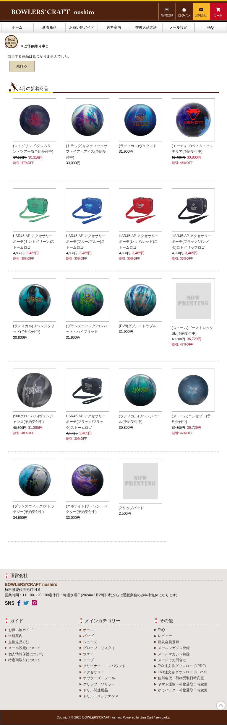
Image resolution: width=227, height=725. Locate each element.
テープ (88, 660)
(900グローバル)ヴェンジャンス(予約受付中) (33, 419)
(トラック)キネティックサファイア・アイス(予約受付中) (86, 151)
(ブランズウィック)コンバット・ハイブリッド (86, 329)
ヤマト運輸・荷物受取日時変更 (182, 684)
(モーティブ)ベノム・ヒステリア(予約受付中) (192, 149)
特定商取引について (24, 660)
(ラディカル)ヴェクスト (138, 146)
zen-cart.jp (162, 717)
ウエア (88, 654)
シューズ (90, 642)
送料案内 (114, 27)
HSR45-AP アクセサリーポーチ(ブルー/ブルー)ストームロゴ (86, 241)
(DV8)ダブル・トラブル (137, 326)
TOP (221, 705)
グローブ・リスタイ (99, 648)
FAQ (210, 27)
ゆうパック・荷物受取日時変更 (182, 690)
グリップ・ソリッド (99, 684)
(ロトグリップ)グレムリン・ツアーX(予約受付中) (33, 149)
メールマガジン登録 (174, 648)
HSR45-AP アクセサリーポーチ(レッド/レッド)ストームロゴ (138, 241)
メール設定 (178, 27)
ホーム (17, 27)
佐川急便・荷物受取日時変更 (181, 678)
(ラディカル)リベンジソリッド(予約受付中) (33, 329)
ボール (88, 630)
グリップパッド (131, 508)
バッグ (88, 636)
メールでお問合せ (172, 660)
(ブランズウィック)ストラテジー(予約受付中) (33, 509)
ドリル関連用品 (95, 690)
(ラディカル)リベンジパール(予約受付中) (139, 419)
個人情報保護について (26, 654)
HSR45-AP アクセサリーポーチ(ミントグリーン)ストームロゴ (33, 241)
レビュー (165, 636)
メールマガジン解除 (174, 654)
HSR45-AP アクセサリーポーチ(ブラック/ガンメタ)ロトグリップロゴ (191, 241)
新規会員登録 (168, 642)
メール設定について (24, 648)
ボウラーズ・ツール (99, 678)
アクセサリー (93, 672)
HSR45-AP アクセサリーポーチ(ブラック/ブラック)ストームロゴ (86, 421)
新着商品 (49, 27)
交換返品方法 (146, 27)
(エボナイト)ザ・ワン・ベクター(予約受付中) (86, 509)
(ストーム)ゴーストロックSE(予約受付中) (192, 330)
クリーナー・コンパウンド (104, 666)
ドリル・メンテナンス (101, 696)
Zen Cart (146, 717)
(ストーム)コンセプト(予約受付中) (191, 419)
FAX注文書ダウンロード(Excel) (182, 672)
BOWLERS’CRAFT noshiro (101, 717)
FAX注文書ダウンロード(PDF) (182, 666)
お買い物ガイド (81, 27)
